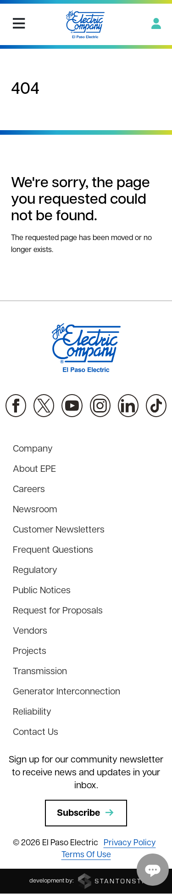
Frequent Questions (53, 550)
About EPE (34, 469)
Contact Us (35, 732)
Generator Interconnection (66, 692)
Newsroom (35, 510)
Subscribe (86, 813)
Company (33, 449)
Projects (29, 651)
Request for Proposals (58, 611)
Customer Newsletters (59, 530)
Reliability (32, 712)
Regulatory (35, 570)
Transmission (40, 671)
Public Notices (42, 591)
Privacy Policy (130, 843)
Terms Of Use (86, 855)
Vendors (30, 631)
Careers (29, 489)
